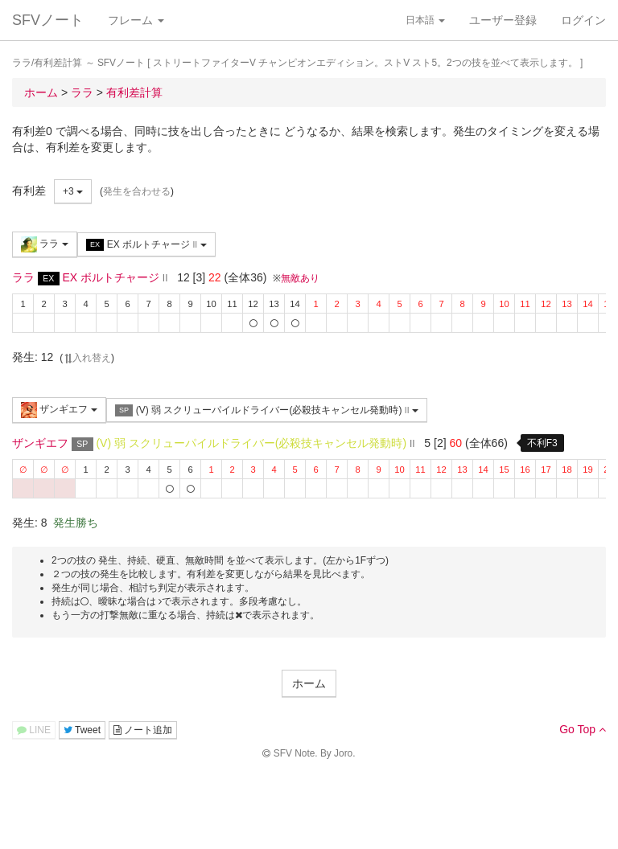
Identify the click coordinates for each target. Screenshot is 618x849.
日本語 (425, 20)
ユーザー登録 (503, 20)
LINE (34, 730)
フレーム (136, 20)
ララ (44, 244)
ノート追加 (142, 730)
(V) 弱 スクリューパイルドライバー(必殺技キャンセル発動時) (266, 410)
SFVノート (48, 20)
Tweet (82, 730)
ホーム (309, 683)
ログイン (583, 20)
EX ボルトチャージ (146, 245)
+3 (73, 191)
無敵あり (300, 278)
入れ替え (87, 357)
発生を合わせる (137, 191)
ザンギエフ (59, 410)
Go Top (582, 729)
